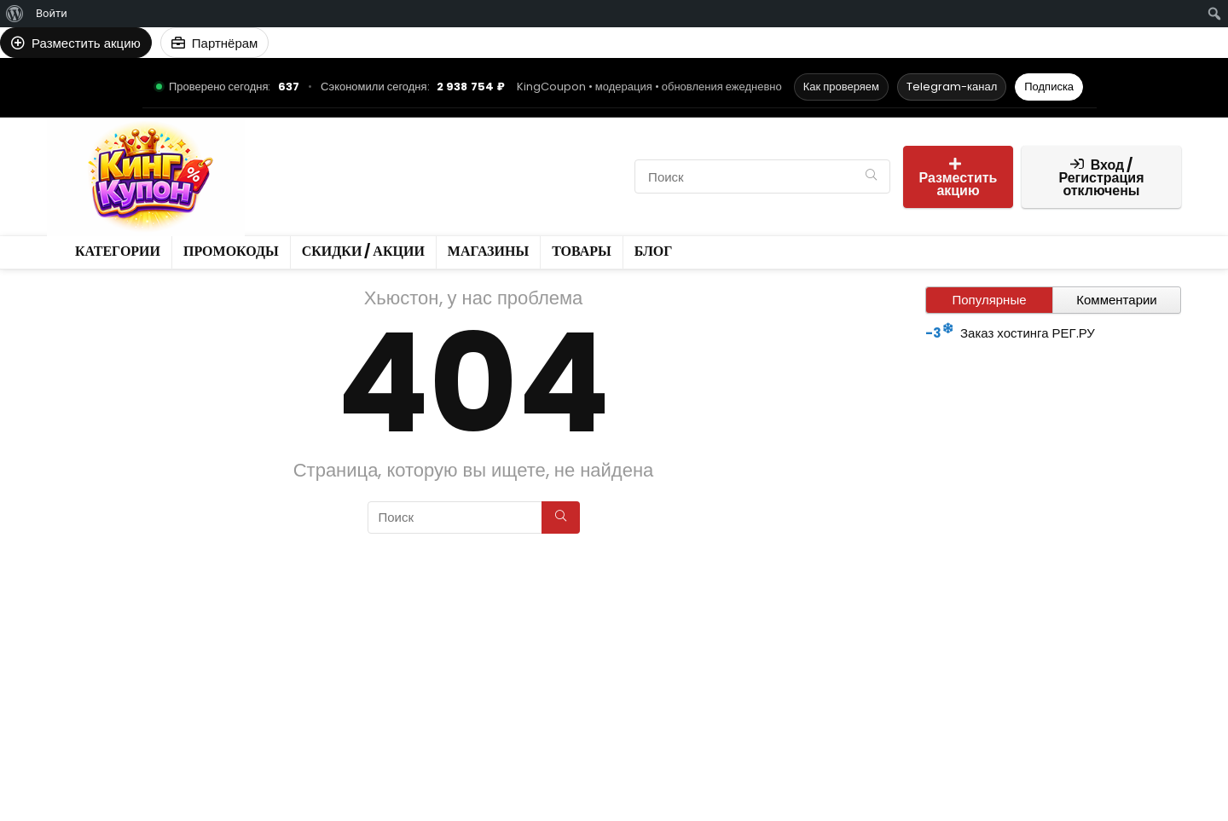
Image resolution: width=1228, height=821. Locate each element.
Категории (298, 161)
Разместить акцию (958, 178)
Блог (346, 190)
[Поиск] (871, 176)
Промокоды (384, 161)
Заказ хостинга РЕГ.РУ (1027, 333)
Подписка (1049, 86)
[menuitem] (15, 13)
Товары (290, 190)
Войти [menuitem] (51, 13)
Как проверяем (841, 86)
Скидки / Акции (487, 161)
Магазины (587, 161)
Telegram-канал (952, 86)
